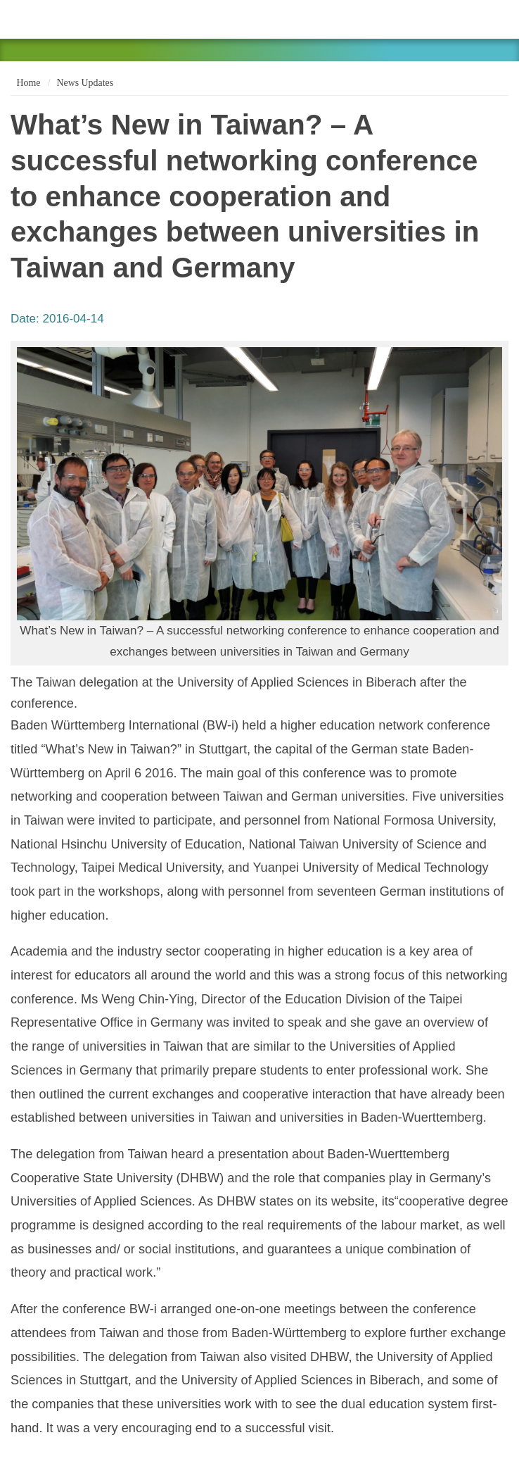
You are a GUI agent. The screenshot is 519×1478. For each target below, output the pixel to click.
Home (27, 82)
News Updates (85, 82)
